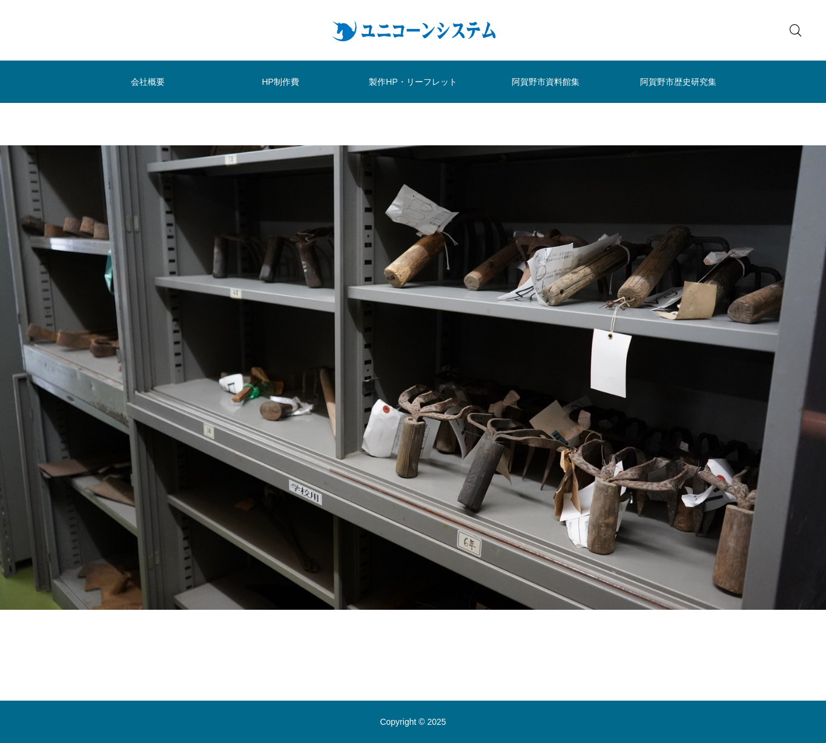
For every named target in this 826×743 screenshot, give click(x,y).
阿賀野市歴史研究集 (678, 82)
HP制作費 (280, 82)
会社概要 (148, 82)
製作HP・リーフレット (413, 82)
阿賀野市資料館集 (546, 82)
